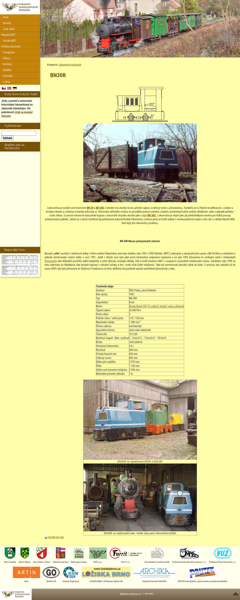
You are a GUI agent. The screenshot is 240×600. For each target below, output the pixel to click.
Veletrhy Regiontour (70, 575)
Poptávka (8, 75)
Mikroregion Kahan (79, 555)
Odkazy (6, 58)
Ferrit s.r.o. (125, 555)
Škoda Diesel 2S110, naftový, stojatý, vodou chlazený (156, 306)
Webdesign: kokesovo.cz (130, 594)
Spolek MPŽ (9, 34)
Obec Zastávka (10, 555)
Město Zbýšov (25, 555)
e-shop (6, 81)
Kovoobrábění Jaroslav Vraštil (157, 555)
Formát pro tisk (54, 537)
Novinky (7, 23)
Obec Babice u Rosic (41, 555)
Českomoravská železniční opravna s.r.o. (189, 555)
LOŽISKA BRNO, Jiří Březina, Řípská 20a (106, 575)
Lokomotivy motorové (70, 64)
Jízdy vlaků (8, 28)
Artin (26, 575)
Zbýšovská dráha (11, 46)
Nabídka (7, 70)
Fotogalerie (9, 52)
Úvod (5, 17)
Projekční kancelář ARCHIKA (154, 575)
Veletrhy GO (51, 575)
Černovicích (51, 261)
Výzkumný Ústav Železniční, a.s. (222, 555)
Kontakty (7, 64)
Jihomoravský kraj (60, 555)
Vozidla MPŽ (9, 40)
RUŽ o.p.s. (98, 555)
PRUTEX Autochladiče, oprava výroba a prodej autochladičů (202, 575)
